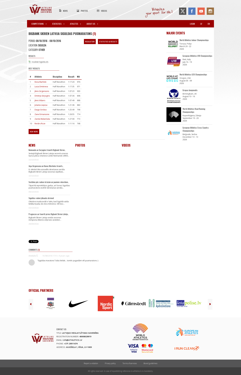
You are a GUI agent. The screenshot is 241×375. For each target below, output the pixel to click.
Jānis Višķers (40, 100)
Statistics (58, 23)
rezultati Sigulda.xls (40, 62)
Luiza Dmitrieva (41, 86)
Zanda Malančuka (42, 119)
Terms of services (129, 363)
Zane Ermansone (42, 114)
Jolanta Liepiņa (41, 105)
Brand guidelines (150, 363)
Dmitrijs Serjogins (42, 95)
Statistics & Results (108, 41)
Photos (84, 10)
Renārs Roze (40, 123)
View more (34, 131)
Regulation (90, 41)
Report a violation (91, 363)
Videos (104, 10)
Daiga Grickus (41, 109)
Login (192, 23)
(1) (94, 33)
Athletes (75, 23)
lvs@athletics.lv (72, 340)
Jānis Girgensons (42, 91)
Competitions (39, 23)
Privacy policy (110, 363)
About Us (92, 23)
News (65, 10)
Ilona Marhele (40, 82)
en (209, 23)
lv (201, 23)
